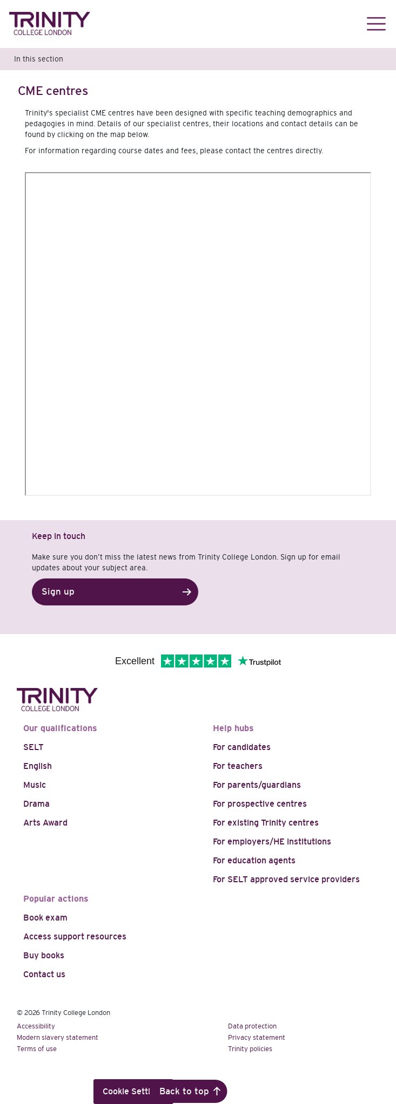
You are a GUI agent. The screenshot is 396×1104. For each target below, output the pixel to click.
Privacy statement (256, 1037)
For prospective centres (260, 803)
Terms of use (37, 1049)
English (37, 766)
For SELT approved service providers (286, 879)
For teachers (238, 766)
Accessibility (36, 1026)
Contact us (44, 974)
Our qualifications (60, 728)
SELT (33, 747)
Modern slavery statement (57, 1037)
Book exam (45, 917)
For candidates (242, 747)
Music (34, 784)
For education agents (254, 860)
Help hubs (233, 728)
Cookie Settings (133, 1091)
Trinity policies (250, 1049)
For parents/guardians (257, 784)
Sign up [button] (58, 592)
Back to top (184, 1091)
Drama (36, 803)
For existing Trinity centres (266, 822)
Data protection (252, 1026)
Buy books (43, 955)
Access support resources (74, 936)
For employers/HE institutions (272, 841)
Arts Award (45, 822)
